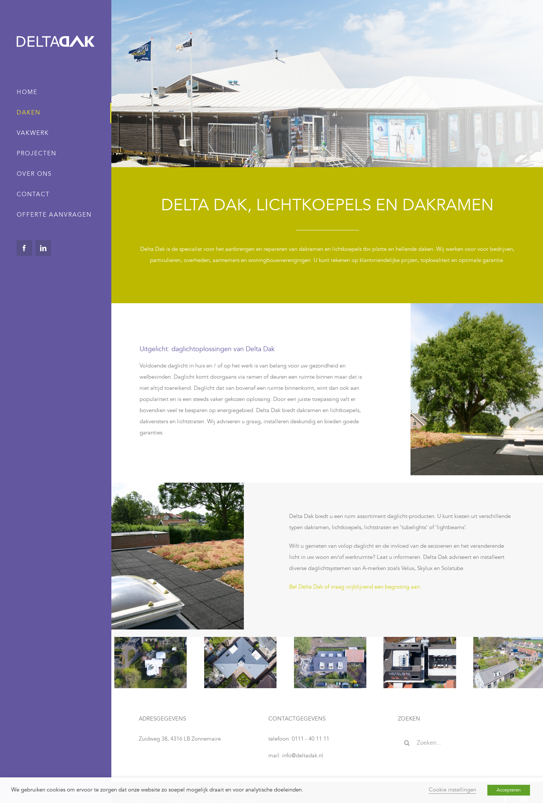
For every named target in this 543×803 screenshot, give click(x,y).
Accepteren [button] (509, 790)
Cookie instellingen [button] (452, 790)
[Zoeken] (407, 743)
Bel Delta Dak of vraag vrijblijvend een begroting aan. (355, 586)
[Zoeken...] (457, 743)
